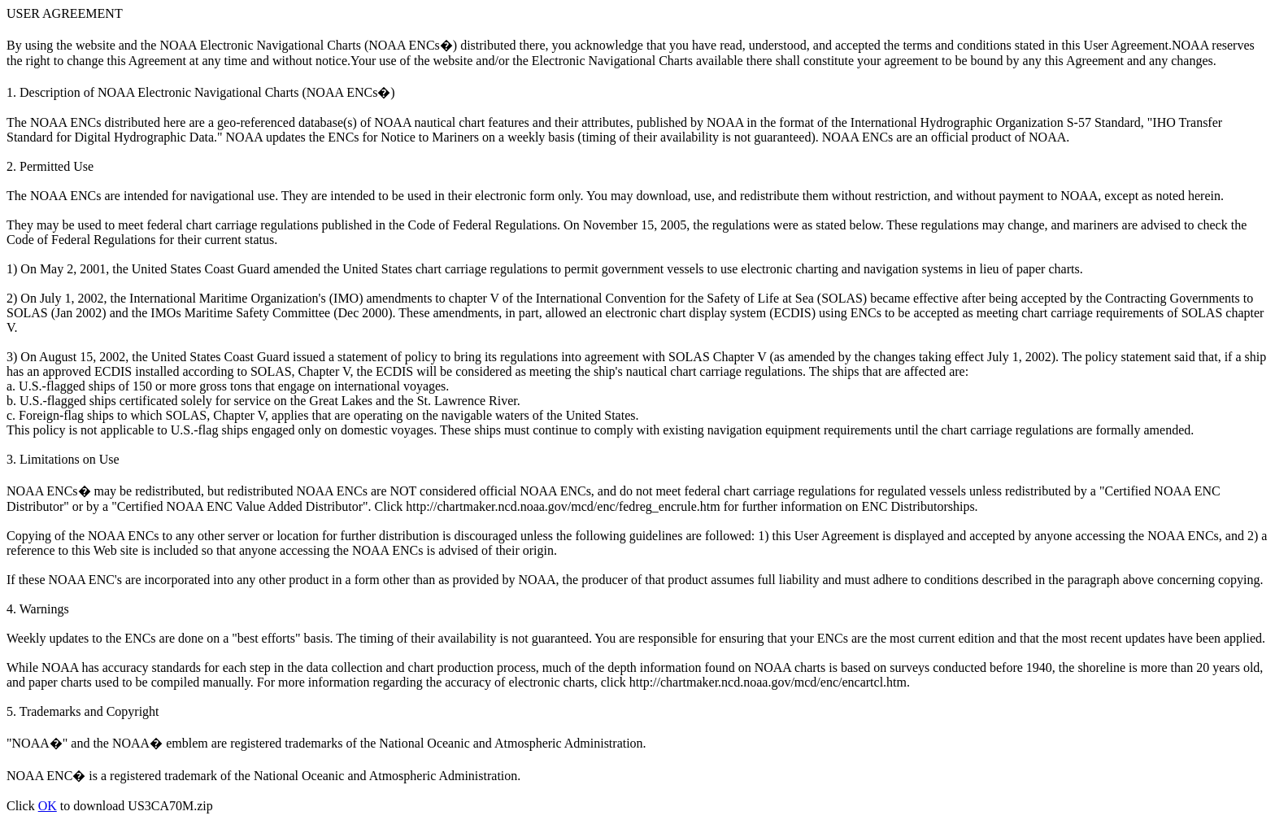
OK (47, 806)
